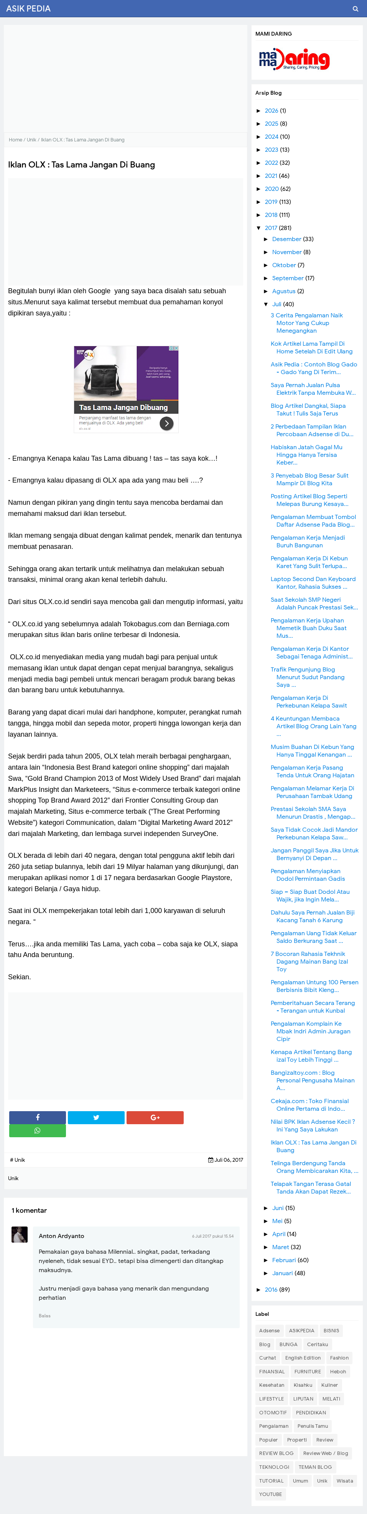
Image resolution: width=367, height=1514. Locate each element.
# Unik (17, 1160)
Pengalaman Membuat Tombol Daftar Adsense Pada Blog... (313, 521)
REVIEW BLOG (276, 1453)
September (288, 278)
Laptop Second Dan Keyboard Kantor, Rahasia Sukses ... (313, 583)
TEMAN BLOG (315, 1467)
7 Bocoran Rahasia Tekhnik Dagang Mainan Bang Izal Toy (309, 961)
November (287, 252)
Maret (281, 1247)
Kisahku (303, 1385)
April (279, 1234)
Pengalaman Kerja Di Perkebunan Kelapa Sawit (309, 701)
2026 (272, 111)
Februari (285, 1260)
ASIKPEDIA (302, 1330)
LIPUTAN (303, 1399)
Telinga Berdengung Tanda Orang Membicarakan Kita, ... (315, 1167)
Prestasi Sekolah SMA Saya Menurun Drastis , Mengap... (313, 813)
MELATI (331, 1399)
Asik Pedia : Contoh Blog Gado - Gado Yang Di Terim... (314, 368)
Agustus (284, 291)
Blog (264, 1344)
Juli (277, 304)
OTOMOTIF (273, 1412)
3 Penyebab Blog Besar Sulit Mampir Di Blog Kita (310, 479)
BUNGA (289, 1344)
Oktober (285, 265)
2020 (272, 189)
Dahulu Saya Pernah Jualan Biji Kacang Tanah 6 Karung (313, 916)
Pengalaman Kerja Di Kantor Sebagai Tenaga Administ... (312, 652)
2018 (272, 215)
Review (325, 1440)
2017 (272, 228)
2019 (272, 202)
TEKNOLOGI (274, 1467)
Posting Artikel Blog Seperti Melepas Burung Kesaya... (310, 500)
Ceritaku (317, 1344)
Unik (322, 1481)
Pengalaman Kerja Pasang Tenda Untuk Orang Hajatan (312, 771)
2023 (272, 150)
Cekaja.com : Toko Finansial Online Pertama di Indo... (310, 1105)
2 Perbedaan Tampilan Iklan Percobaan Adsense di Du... (312, 430)
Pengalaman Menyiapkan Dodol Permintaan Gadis (308, 875)
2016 (272, 1290)
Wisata (345, 1481)
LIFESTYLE (271, 1399)
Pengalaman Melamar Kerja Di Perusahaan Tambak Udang (312, 792)
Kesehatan (272, 1385)
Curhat (267, 1358)
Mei (278, 1221)
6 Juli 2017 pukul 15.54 (213, 1236)
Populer (268, 1440)
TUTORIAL (271, 1481)
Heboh (338, 1371)
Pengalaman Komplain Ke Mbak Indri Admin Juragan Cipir (311, 1031)
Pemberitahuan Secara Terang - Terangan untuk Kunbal (313, 1007)
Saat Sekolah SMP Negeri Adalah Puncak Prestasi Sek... (314, 603)
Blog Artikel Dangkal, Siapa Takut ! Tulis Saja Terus (308, 409)
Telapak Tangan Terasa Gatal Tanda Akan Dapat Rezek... (311, 1187)
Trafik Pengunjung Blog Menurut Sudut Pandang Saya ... (308, 677)
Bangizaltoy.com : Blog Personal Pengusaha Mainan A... (313, 1080)
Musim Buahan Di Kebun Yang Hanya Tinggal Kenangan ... (312, 751)
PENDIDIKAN (311, 1412)
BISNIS (331, 1330)
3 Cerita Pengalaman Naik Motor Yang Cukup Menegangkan (307, 323)
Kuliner (329, 1385)
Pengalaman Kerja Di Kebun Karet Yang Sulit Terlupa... (309, 562)
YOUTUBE (270, 1494)
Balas (45, 1316)
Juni (278, 1208)
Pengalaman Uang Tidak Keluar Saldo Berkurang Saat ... (314, 937)
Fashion (339, 1358)
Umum (300, 1481)
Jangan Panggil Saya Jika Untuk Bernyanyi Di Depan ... (315, 854)
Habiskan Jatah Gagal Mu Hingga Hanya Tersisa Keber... (306, 454)
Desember (287, 239)
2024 (272, 137)
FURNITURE (308, 1371)
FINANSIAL (272, 1371)
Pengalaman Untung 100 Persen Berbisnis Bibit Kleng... (315, 986)
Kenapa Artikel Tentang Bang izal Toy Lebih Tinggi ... (311, 1056)
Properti (297, 1440)
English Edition (303, 1358)
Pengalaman (273, 1426)
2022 (272, 163)
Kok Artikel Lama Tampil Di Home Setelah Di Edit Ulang (312, 347)
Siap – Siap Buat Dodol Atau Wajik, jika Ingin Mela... (310, 895)
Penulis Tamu (313, 1426)
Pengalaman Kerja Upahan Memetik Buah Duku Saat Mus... (309, 628)
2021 (272, 176)
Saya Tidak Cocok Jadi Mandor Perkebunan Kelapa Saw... (314, 833)
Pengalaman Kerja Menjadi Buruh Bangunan (308, 541)
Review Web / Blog (326, 1453)
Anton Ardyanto (61, 1236)
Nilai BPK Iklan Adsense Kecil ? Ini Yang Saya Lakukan (313, 1125)
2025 (272, 124)
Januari (283, 1273)
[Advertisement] (125, 78)
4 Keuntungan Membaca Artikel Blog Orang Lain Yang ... (314, 726)
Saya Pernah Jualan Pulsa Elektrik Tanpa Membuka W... (313, 389)
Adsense (269, 1330)
